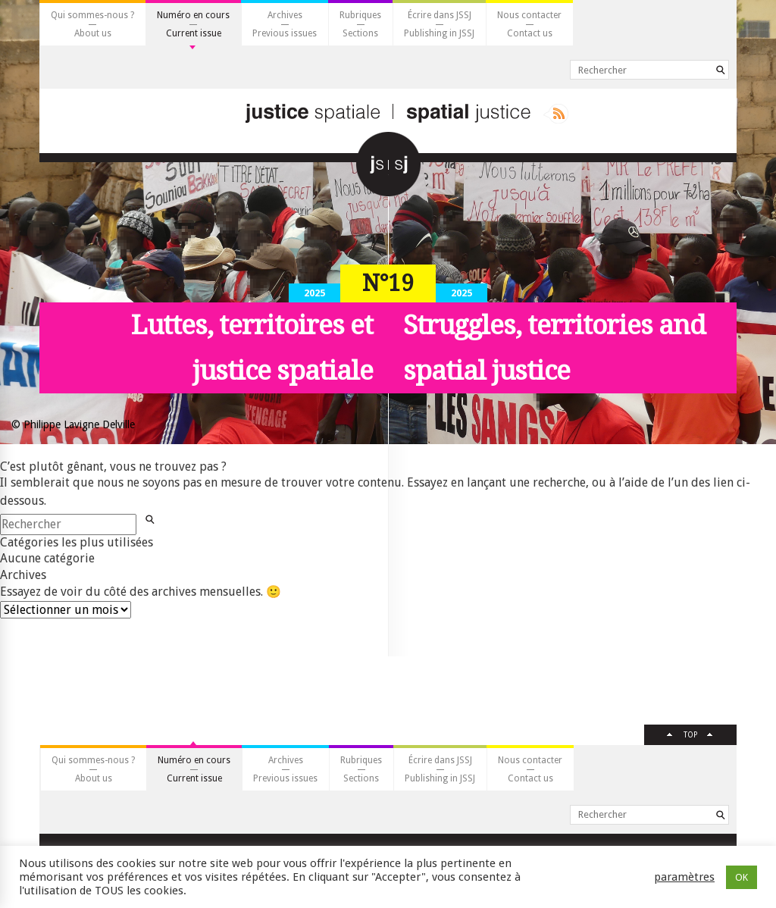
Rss (555, 114)
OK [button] (741, 877)
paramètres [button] (684, 877)
